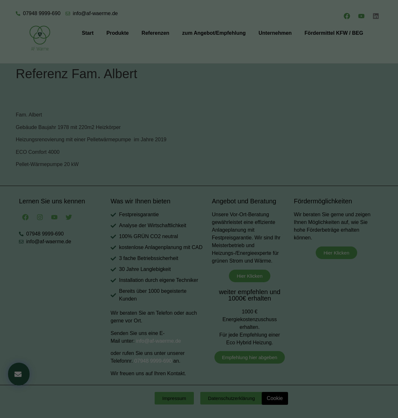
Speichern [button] (199, 184)
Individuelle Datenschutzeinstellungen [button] (199, 198)
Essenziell (152, 143)
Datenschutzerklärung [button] (202, 207)
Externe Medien (236, 143)
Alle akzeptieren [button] (199, 165)
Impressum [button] (230, 207)
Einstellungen (128, 77)
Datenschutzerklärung (158, 71)
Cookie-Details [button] (170, 207)
